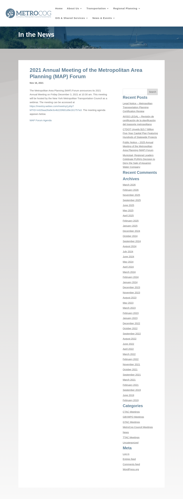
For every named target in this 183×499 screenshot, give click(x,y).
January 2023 (130, 318)
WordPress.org (131, 469)
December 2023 (131, 287)
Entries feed (129, 459)
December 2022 (131, 323)
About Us (73, 8)
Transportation (96, 8)
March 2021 (129, 379)
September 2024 (132, 241)
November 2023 (131, 292)
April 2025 (128, 215)
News (126, 432)
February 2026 (131, 189)
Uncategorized (130, 442)
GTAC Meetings (131, 422)
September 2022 (132, 333)
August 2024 (129, 246)
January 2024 (130, 282)
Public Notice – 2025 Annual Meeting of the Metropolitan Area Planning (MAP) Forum (138, 146)
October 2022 (130, 328)
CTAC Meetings (131, 411)
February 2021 (131, 384)
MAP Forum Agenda (41, 120)
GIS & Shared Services (70, 18)
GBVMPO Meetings (133, 416)
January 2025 (130, 225)
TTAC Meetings (131, 437)
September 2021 (132, 374)
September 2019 (132, 390)
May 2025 (128, 210)
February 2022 (131, 359)
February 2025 (131, 220)
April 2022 (128, 348)
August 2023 (129, 297)
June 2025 (128, 205)
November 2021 (131, 364)
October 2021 (130, 369)
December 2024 (131, 231)
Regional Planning (125, 8)
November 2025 (131, 195)
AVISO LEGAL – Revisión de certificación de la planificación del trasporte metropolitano (139, 120)
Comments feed (131, 464)
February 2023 (131, 313)
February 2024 (131, 277)
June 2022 (128, 343)
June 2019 (128, 395)
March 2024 (129, 272)
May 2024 (128, 261)
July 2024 (128, 251)
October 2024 (130, 236)
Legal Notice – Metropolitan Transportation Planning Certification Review (137, 107)
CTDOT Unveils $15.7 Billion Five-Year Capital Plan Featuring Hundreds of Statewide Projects (140, 133)
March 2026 (129, 184)
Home (59, 8)
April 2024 (128, 266)
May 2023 (128, 302)
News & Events (102, 18)
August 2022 (129, 338)
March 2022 (129, 354)
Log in (126, 454)
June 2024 (128, 256)
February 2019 (131, 400)
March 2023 (129, 307)
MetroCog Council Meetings (138, 427)
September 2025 (132, 200)
